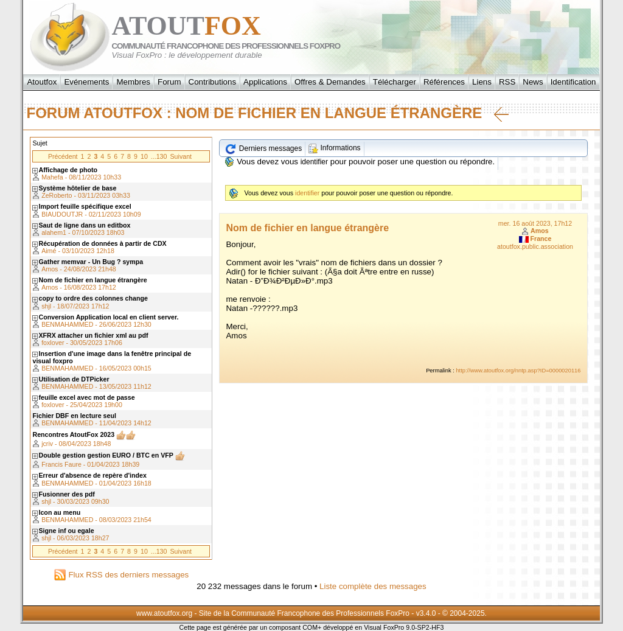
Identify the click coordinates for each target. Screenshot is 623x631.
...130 (159, 156)
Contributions (213, 81)
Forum (169, 81)
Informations (334, 148)
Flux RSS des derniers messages (121, 574)
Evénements (86, 81)
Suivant (181, 156)
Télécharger (394, 81)
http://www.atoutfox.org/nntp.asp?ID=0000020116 (518, 371)
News (533, 81)
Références (444, 81)
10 (144, 156)
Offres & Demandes (330, 81)
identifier (314, 162)
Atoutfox (42, 81)
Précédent (63, 156)
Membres (133, 81)
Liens (482, 81)
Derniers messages (263, 148)
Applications (265, 81)
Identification (573, 81)
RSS (507, 81)
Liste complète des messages (372, 586)
